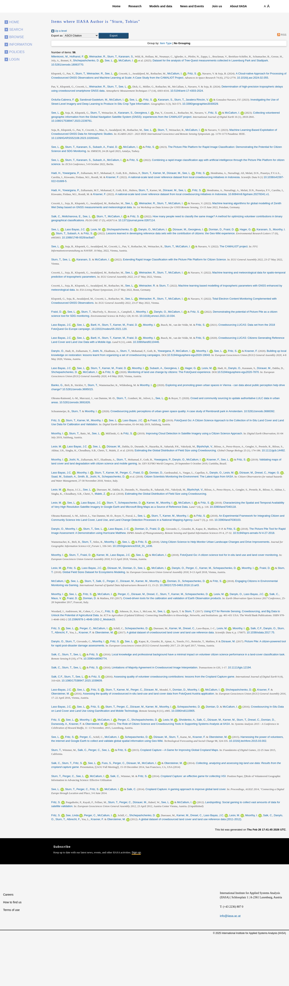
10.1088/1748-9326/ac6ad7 (78, 237)
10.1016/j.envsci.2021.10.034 (157, 315)
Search (16, 29)
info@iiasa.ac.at (230, 916)
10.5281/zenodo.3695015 (77, 389)
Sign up (136, 852)
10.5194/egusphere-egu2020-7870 (238, 372)
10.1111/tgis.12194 (239, 667)
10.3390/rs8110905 (182, 710)
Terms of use (11, 910)
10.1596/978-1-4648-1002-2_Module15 (91, 619)
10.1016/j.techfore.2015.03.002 (247, 740)
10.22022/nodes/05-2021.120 (109, 328)
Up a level (59, 30)
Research (134, 6)
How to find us (12, 902)
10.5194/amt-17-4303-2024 (186, 90)
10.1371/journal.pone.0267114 (136, 220)
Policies (17, 52)
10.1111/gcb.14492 (273, 450)
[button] (114, 36)
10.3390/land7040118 (223, 506)
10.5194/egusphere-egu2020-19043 (188, 355)
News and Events (192, 6)
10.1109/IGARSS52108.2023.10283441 (75, 138)
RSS (281, 34)
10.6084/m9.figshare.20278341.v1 (248, 194)
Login (14, 59)
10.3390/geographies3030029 (200, 103)
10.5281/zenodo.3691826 (74, 402)
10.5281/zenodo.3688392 (259, 411)
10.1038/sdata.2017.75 (260, 632)
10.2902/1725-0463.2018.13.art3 (179, 585)
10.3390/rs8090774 (95, 658)
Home (116, 6)
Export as (57, 35)
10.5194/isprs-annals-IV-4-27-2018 (253, 532)
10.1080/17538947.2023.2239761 (71, 120)
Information (20, 44)
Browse (16, 37)
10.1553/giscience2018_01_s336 (132, 546)
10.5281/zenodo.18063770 (67, 64)
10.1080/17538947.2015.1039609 (81, 680)
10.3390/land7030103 (227, 519)
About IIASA (238, 6)
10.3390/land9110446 (146, 342)
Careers (8, 894)
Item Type (166, 43)
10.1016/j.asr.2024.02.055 (252, 77)
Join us (217, 6)
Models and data (160, 6)
